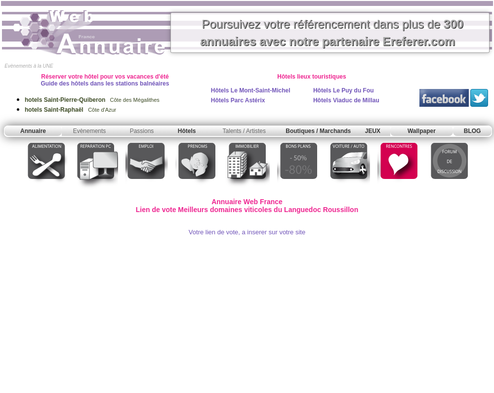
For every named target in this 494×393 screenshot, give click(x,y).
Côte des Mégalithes (92, 100)
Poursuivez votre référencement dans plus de (331, 32)
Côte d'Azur (70, 110)
